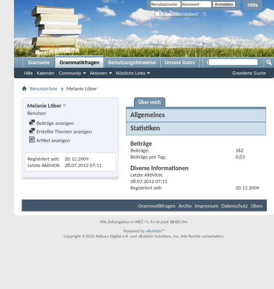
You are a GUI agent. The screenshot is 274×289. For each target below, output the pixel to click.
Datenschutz (235, 206)
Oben (256, 206)
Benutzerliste (44, 88)
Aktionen (98, 73)
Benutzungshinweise (132, 62)
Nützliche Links (131, 73)
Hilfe (253, 5)
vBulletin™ (155, 231)
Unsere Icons (180, 62)
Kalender (45, 73)
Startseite (39, 62)
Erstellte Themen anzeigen (60, 131)
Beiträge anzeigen (51, 123)
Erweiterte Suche (249, 73)
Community (70, 73)
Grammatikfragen (79, 62)
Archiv (185, 206)
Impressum (206, 206)
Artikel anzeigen (49, 140)
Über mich (149, 102)
